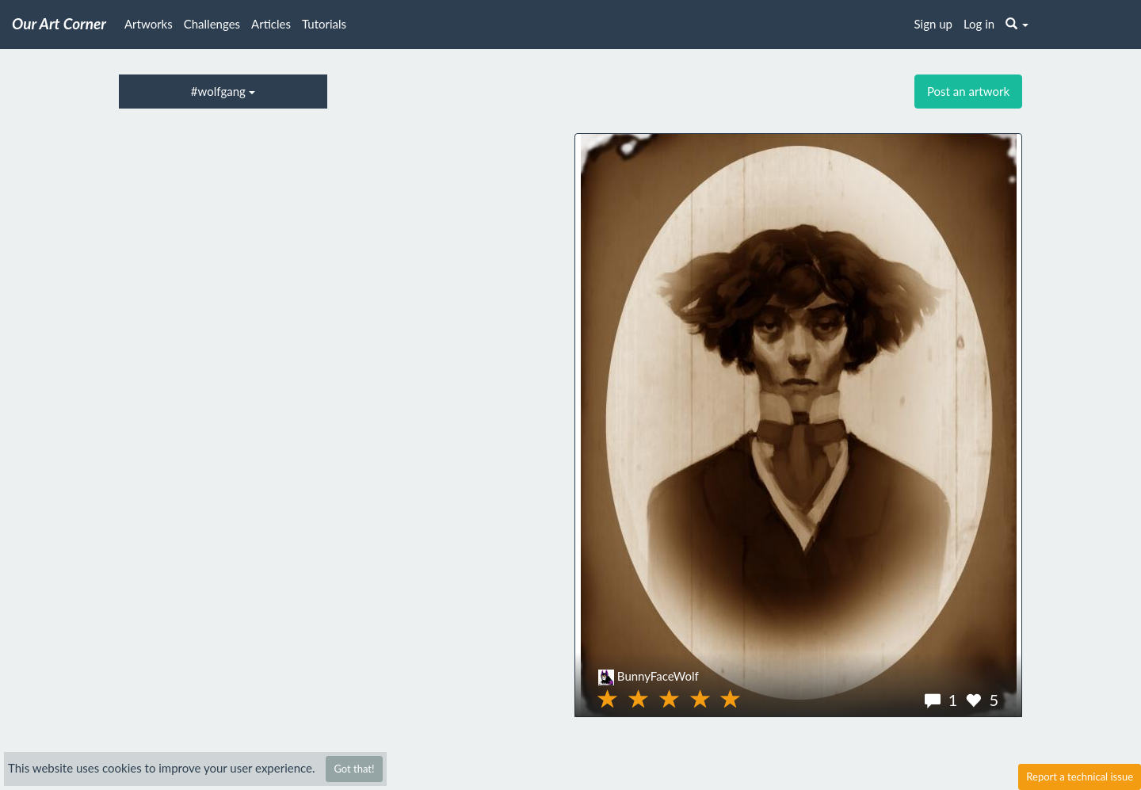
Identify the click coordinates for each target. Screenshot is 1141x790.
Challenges (212, 24)
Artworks (148, 24)
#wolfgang (223, 91)
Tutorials (324, 24)
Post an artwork (968, 91)
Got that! (354, 768)
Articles (271, 24)
